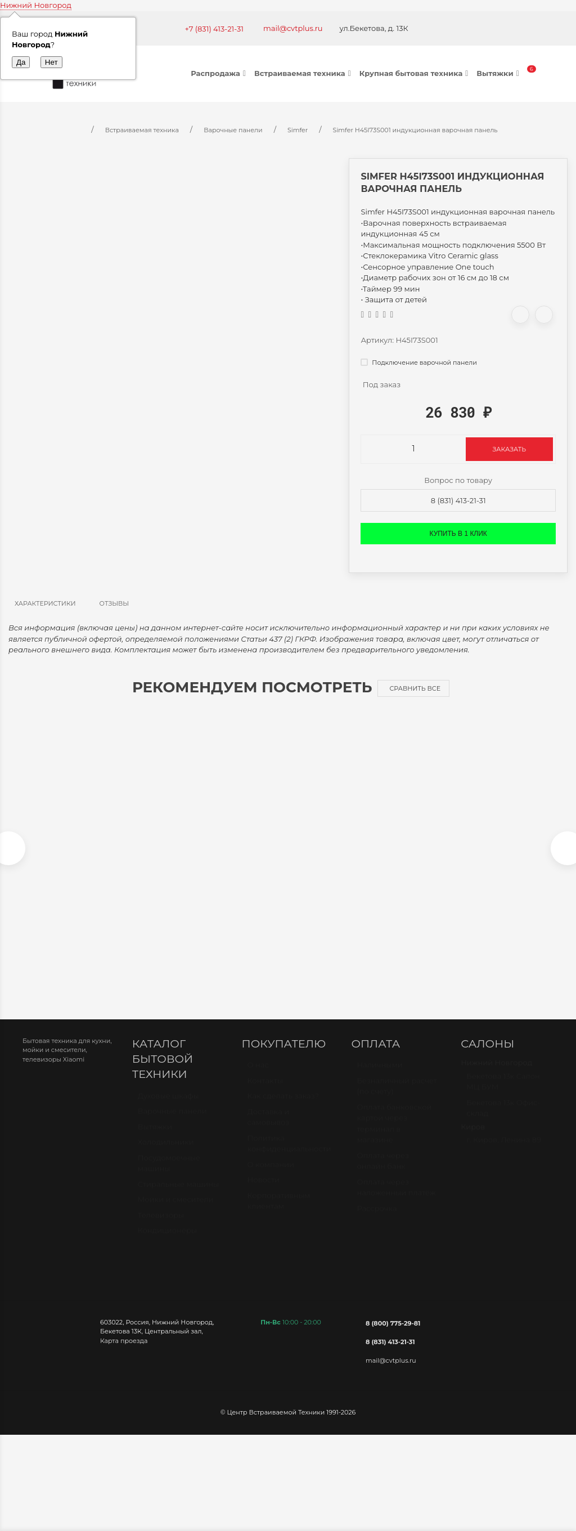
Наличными (379, 1076)
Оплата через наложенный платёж (396, 1198)
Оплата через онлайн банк (382, 1172)
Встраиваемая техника (304, 73)
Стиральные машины (178, 1194)
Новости (264, 1191)
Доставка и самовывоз (269, 1128)
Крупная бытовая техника (415, 73)
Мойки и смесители (176, 1210)
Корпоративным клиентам (279, 1212)
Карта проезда (123, 1346)
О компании (271, 1175)
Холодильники (166, 1153)
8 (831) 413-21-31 (458, 500)
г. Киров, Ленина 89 (503, 1151)
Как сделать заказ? (283, 1107)
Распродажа (220, 73)
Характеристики (45, 603)
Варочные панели (172, 1122)
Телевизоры (161, 1225)
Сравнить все (414, 688)
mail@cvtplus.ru (293, 28)
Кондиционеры (167, 1241)
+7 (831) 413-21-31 (214, 28)
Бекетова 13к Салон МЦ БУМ (503, 1092)
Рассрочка (377, 1219)
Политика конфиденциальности (289, 1154)
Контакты (265, 1091)
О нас (258, 1076)
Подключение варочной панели (418, 362)
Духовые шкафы (168, 1106)
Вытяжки (498, 73)
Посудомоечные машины (169, 1174)
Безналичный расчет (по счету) (397, 1097)
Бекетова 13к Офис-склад (503, 1119)
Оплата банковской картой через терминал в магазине (394, 1134)
